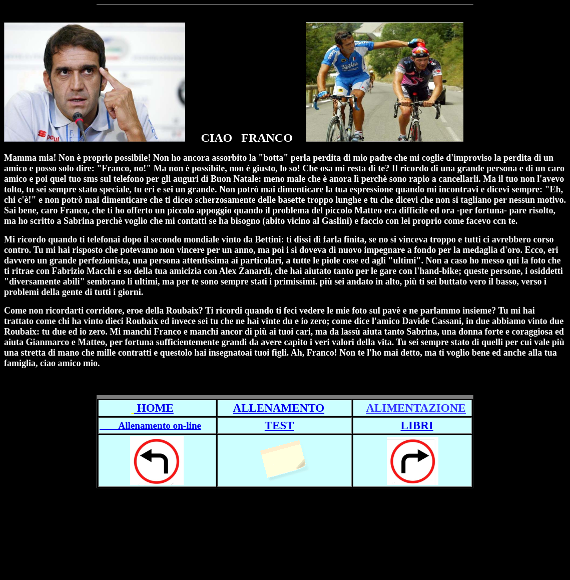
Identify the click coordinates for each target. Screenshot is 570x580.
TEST (279, 425)
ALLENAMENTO (279, 407)
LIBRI (417, 425)
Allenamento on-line (150, 425)
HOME (154, 407)
